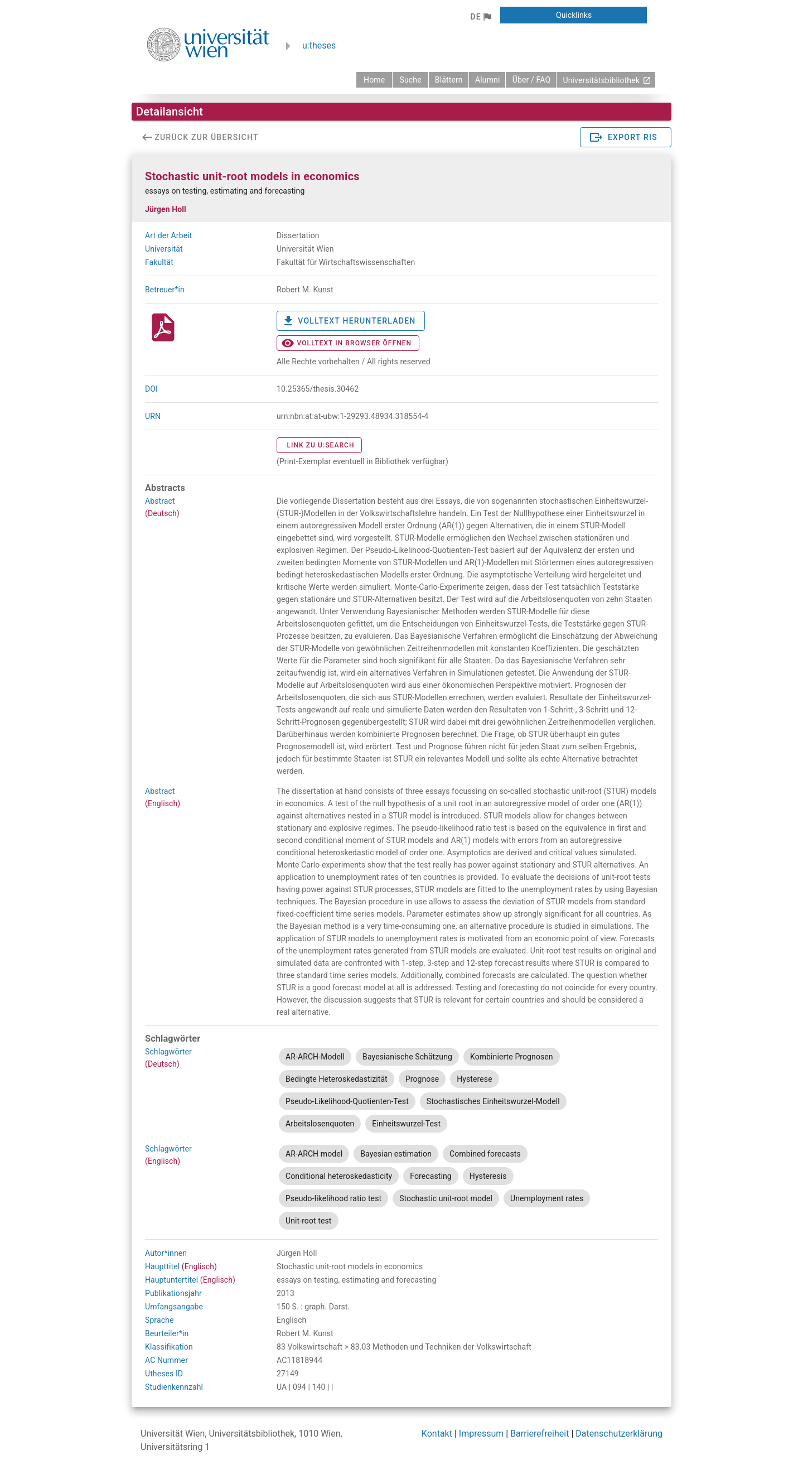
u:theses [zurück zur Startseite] (319, 45)
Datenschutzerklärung (618, 1433)
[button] (480, 17)
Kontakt (437, 1433)
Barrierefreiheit (539, 1433)
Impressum (481, 1433)
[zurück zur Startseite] (374, 80)
